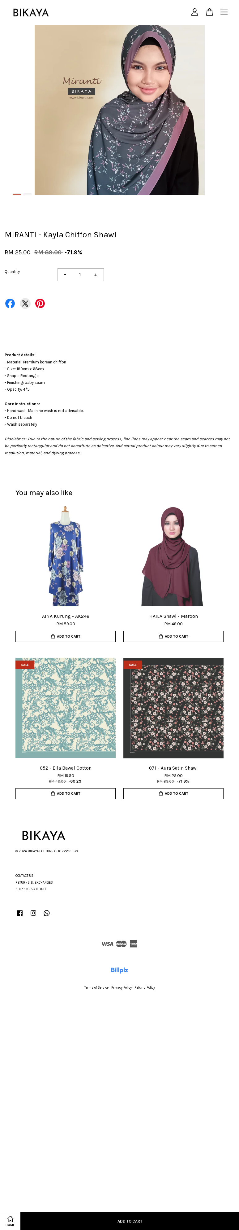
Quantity (12, 271)
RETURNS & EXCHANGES (34, 883)
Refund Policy (144, 988)
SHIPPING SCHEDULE (31, 889)
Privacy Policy (121, 988)
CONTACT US (24, 876)
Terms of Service (96, 988)
